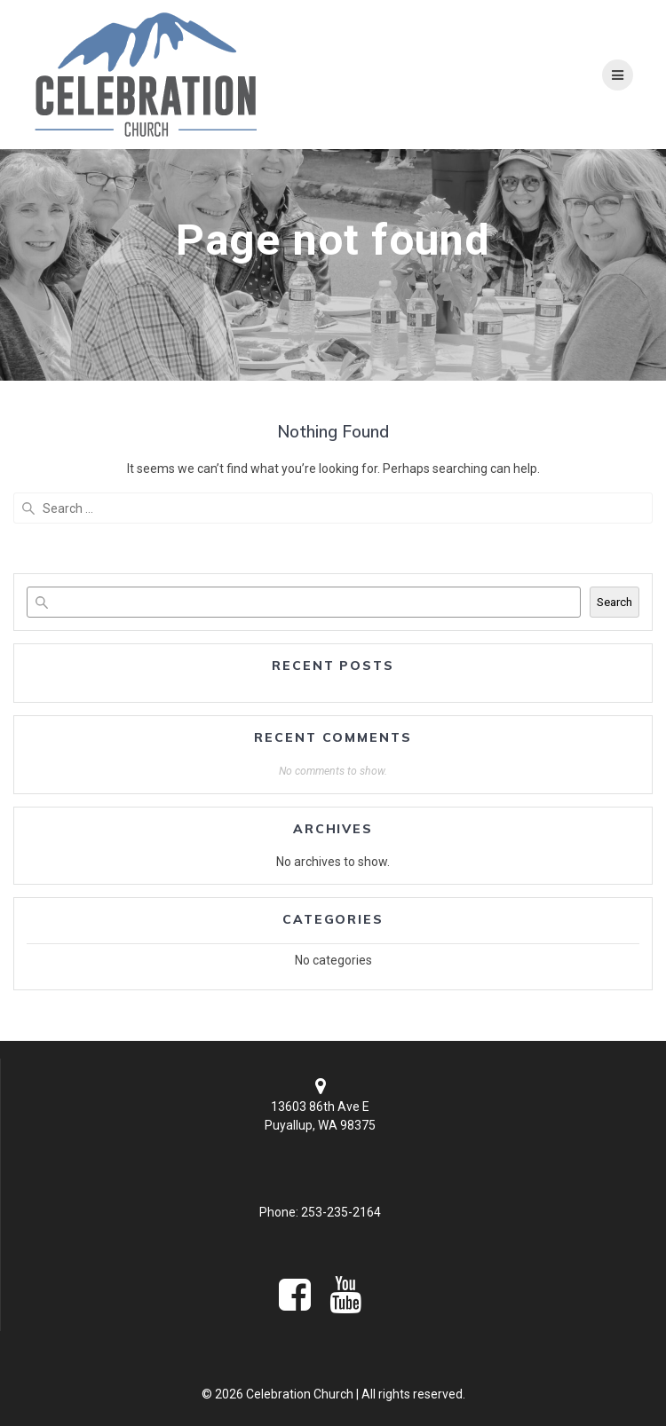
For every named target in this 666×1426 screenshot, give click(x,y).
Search (614, 602)
